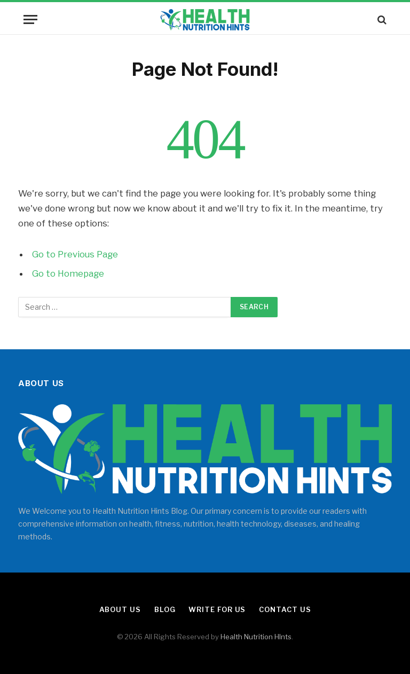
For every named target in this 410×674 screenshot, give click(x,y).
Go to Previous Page (75, 254)
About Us (120, 609)
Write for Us (217, 609)
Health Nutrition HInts (255, 636)
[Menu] (30, 19)
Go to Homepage (68, 273)
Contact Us (285, 609)
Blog (165, 609)
